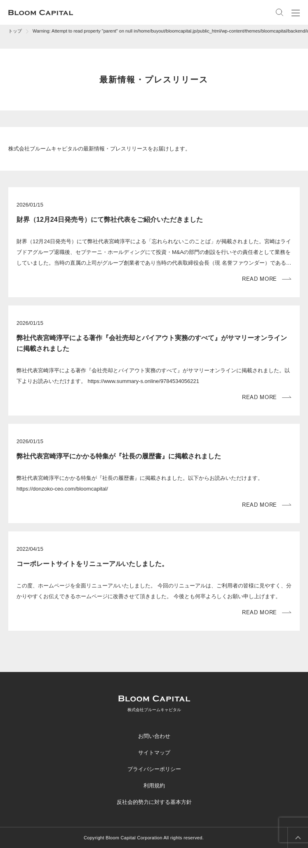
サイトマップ (154, 752)
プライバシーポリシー (154, 769)
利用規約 (154, 785)
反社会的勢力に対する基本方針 (154, 802)
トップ (15, 30)
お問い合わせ (154, 736)
